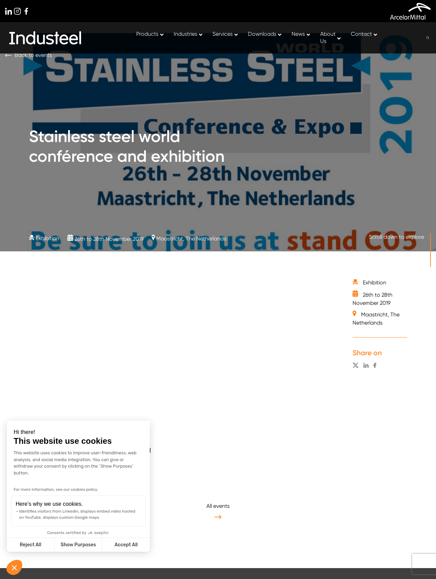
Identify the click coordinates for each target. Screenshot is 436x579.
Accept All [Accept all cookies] (126, 545)
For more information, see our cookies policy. (56, 489)
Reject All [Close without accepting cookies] (30, 545)
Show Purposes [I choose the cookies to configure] (78, 545)
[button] (14, 567)
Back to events (33, 55)
